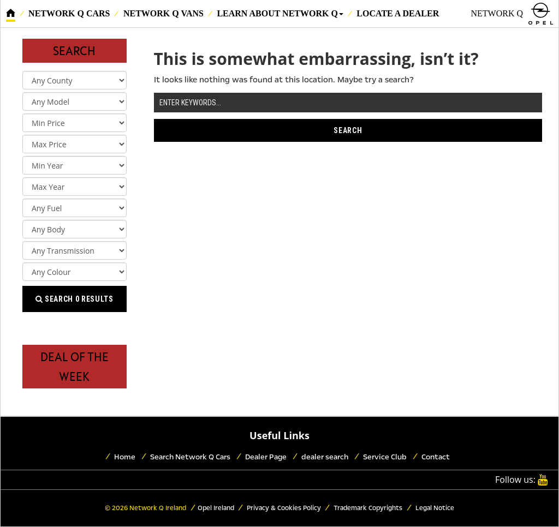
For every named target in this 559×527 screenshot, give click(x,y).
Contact (435, 457)
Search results (74, 299)
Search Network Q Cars (190, 457)
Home (124, 457)
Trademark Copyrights (367, 508)
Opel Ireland (216, 508)
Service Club (385, 457)
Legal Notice (434, 508)
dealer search (324, 457)
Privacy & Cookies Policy (283, 508)
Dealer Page (266, 457)
